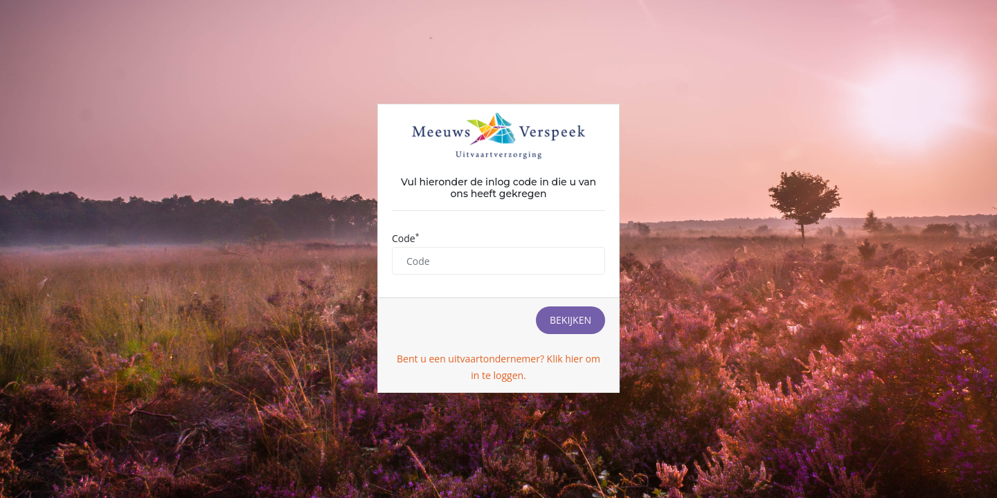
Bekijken (570, 319)
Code (405, 238)
